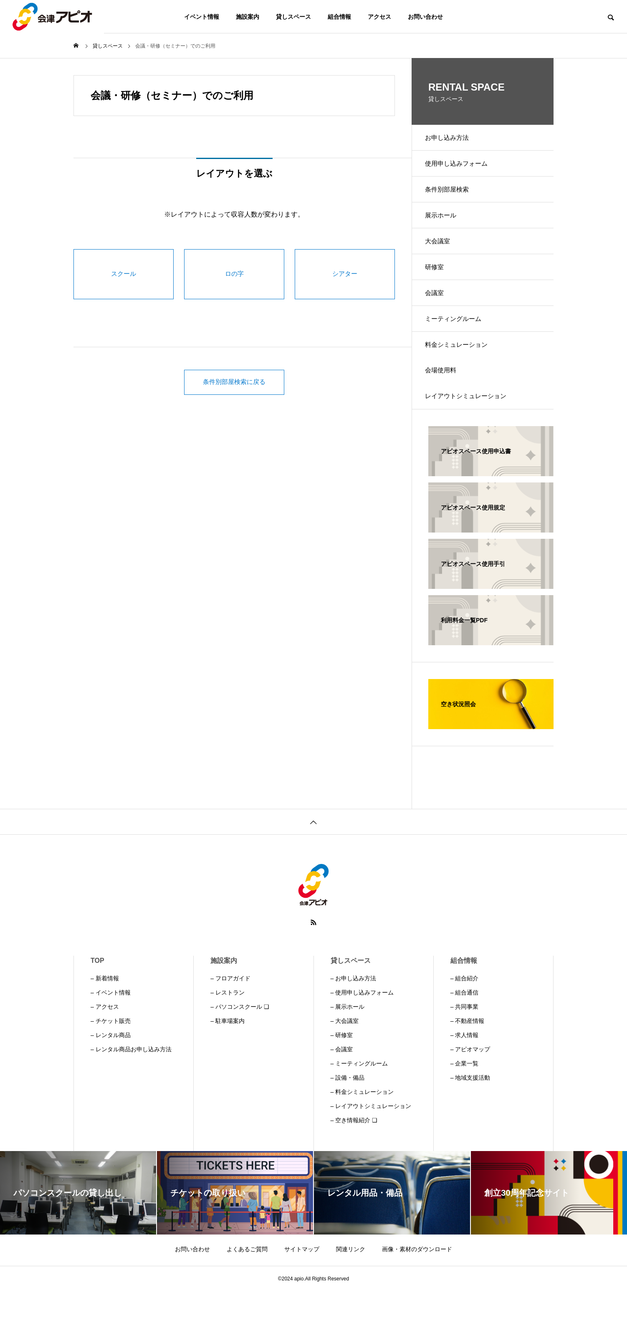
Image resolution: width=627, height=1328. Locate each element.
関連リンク (350, 1286)
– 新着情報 (105, 1015)
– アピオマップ (470, 1086)
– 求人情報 (464, 1071)
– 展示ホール (348, 1043)
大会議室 (441, 256)
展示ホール (445, 226)
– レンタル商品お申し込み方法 (131, 1086)
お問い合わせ (425, 16)
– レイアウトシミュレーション (371, 1142)
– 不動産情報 (467, 1057)
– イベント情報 (111, 1029)
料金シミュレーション (461, 372)
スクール (123, 274)
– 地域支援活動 (470, 1114)
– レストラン (227, 1029)
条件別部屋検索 (451, 197)
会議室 (438, 314)
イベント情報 (201, 16)
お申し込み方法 (451, 139)
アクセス (379, 16)
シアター (344, 274)
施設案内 (247, 16)
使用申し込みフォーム (461, 168)
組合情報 (339, 16)
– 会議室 (342, 1086)
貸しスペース (293, 16)
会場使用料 (445, 402)
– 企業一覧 (464, 1100)
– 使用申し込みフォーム (362, 1029)
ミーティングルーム (458, 343)
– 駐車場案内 (227, 1057)
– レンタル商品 (111, 1071)
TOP (97, 997)
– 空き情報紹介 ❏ (354, 1157)
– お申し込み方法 (354, 1015)
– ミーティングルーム (359, 1100)
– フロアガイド (230, 1015)
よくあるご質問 (247, 1286)
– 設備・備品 (348, 1114)
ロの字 (234, 274)
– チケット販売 (111, 1057)
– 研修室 (342, 1071)
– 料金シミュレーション (362, 1128)
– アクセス (105, 1043)
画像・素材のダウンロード (417, 1286)
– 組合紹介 (464, 1015)
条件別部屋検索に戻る (234, 382)
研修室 (438, 285)
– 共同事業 (464, 1043)
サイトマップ (301, 1286)
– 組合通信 (464, 1029)
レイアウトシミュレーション (471, 431)
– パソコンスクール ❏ (239, 1043)
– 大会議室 (345, 1057)
